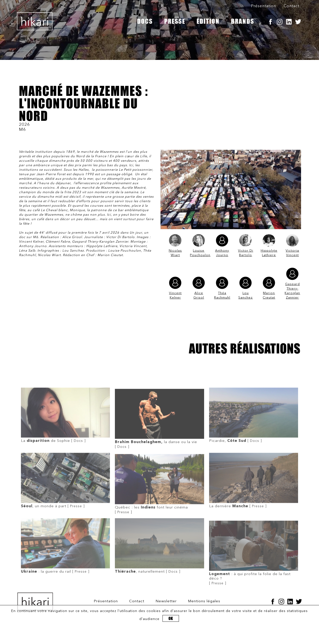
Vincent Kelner (175, 288)
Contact (291, 6)
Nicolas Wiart (175, 245)
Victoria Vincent (292, 245)
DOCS (145, 21)
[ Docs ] (65, 442)
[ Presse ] (65, 507)
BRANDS (242, 21)
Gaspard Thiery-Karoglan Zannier (292, 283)
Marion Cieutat (269, 288)
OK (170, 618)
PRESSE (174, 21)
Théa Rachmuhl (222, 288)
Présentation (263, 6)
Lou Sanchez (245, 288)
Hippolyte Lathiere (269, 245)
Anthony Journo (222, 245)
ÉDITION (208, 21)
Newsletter (166, 601)
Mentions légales (204, 601)
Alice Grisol (198, 288)
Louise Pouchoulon (198, 245)
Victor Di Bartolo (245, 245)
